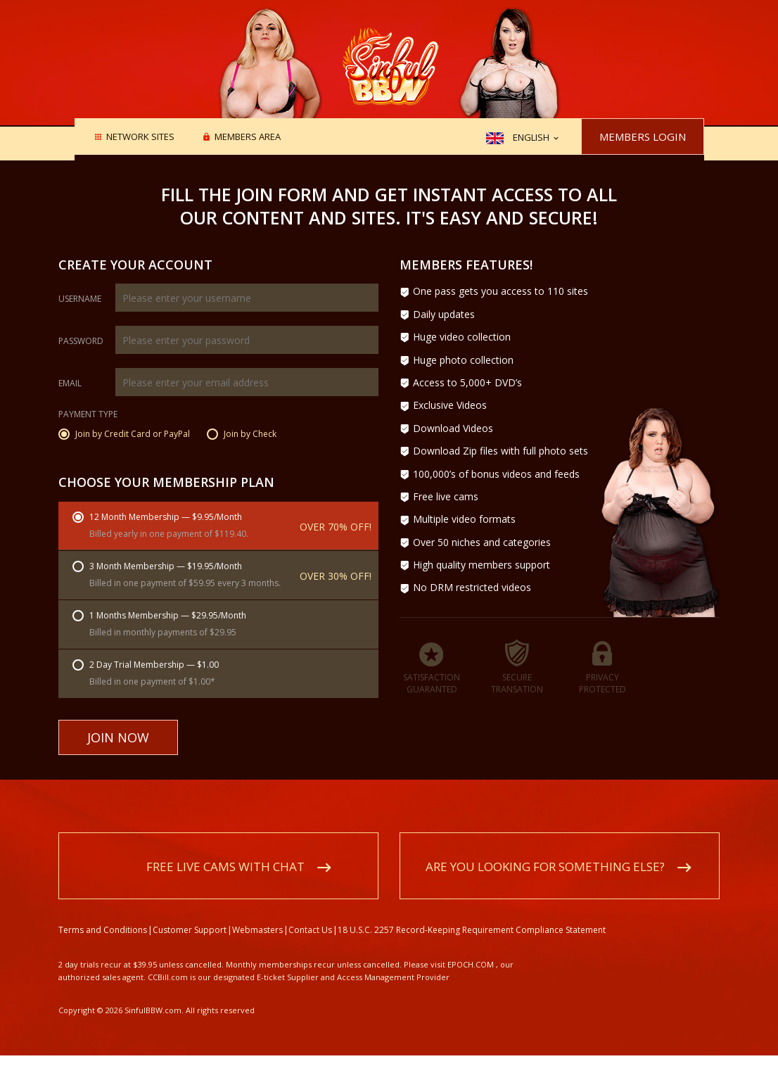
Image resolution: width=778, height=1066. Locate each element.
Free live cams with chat (225, 866)
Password (80, 341)
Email (70, 383)
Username (79, 299)
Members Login (642, 136)
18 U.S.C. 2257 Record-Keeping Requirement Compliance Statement (472, 930)
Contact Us (310, 930)
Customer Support (190, 930)
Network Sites (140, 137)
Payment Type (87, 415)
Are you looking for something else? (545, 866)
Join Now (118, 737)
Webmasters (257, 930)
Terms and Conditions (102, 930)
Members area (248, 137)
